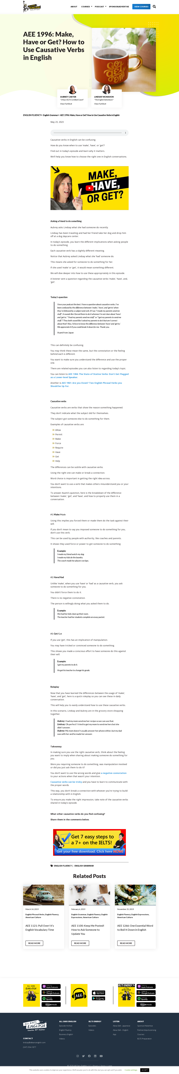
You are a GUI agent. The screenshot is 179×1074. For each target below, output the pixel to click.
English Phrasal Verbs (34, 914)
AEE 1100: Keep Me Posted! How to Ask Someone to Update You (89, 929)
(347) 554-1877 (29, 1047)
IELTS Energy (95, 1021)
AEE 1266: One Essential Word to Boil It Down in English (133, 929)
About (71, 7)
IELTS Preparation (145, 1038)
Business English (66, 1034)
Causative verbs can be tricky (66, 781)
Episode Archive (66, 1025)
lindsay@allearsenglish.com (34, 1042)
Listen (116, 1021)
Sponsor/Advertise (114, 7)
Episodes (92, 1025)
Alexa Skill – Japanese (122, 1025)
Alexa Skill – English (121, 1030)
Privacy (95, 1065)
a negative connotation (113, 773)
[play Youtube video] (89, 188)
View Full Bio (66, 104)
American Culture (33, 917)
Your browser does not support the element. (89, 133)
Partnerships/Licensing (147, 1030)
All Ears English (68, 1021)
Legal (110, 1065)
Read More (35, 943)
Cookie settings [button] (131, 1070)
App (114, 1034)
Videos (62, 1038)
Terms (103, 1065)
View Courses (137, 7)
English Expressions (140, 914)
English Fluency (32, 115)
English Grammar (50, 115)
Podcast (95, 7)
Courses (82, 7)
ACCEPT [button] (145, 1070)
